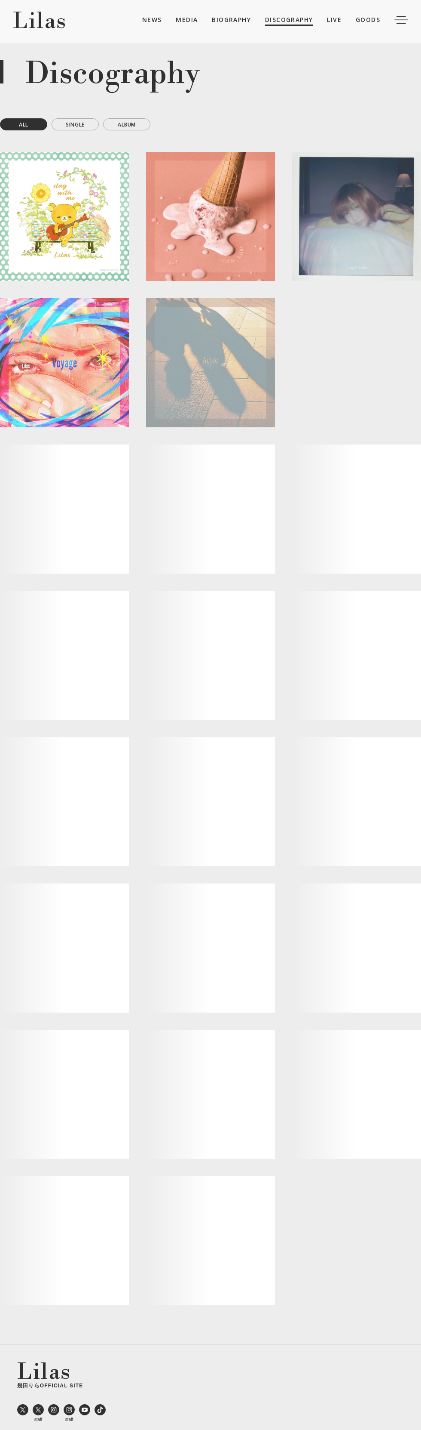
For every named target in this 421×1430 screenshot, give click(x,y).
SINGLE (75, 124)
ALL (23, 124)
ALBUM (127, 124)
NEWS (152, 21)
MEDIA (187, 21)
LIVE (334, 21)
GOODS (368, 21)
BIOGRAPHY (231, 21)
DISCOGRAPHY (289, 21)
